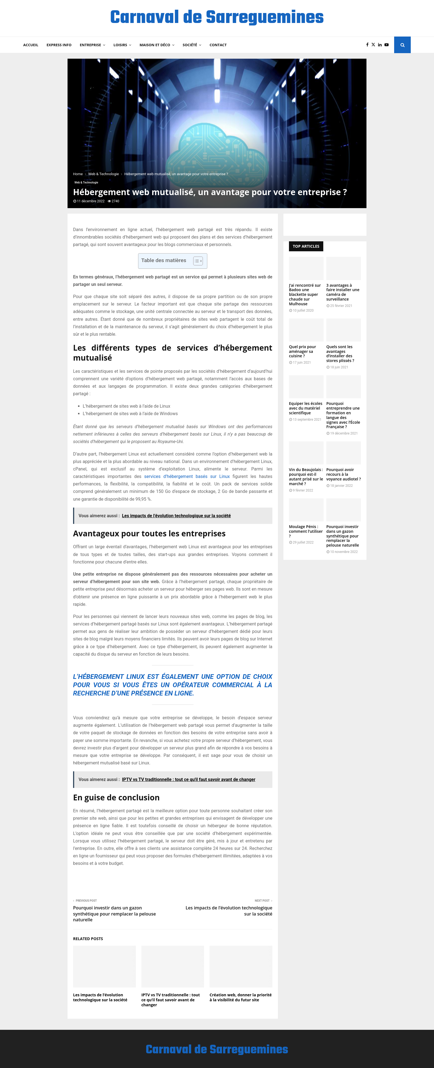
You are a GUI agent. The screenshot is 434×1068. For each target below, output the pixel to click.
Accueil (30, 44)
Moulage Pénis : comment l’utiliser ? (306, 531)
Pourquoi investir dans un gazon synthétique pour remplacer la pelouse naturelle (114, 914)
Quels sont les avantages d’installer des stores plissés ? (340, 353)
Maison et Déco (155, 44)
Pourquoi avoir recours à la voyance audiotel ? (343, 474)
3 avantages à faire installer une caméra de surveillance (343, 292)
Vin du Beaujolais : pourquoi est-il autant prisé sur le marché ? (306, 476)
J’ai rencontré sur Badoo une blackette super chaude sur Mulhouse (305, 294)
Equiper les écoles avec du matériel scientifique (305, 408)
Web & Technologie (86, 182)
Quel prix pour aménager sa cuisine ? (302, 351)
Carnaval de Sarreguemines (217, 18)
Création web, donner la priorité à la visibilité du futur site (241, 997)
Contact (218, 44)
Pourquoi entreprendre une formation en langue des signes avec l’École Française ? (343, 415)
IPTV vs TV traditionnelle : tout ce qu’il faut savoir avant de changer (170, 999)
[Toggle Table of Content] (195, 261)
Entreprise (90, 44)
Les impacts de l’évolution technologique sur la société (229, 911)
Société (190, 44)
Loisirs (120, 44)
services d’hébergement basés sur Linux (187, 476)
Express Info (58, 44)
